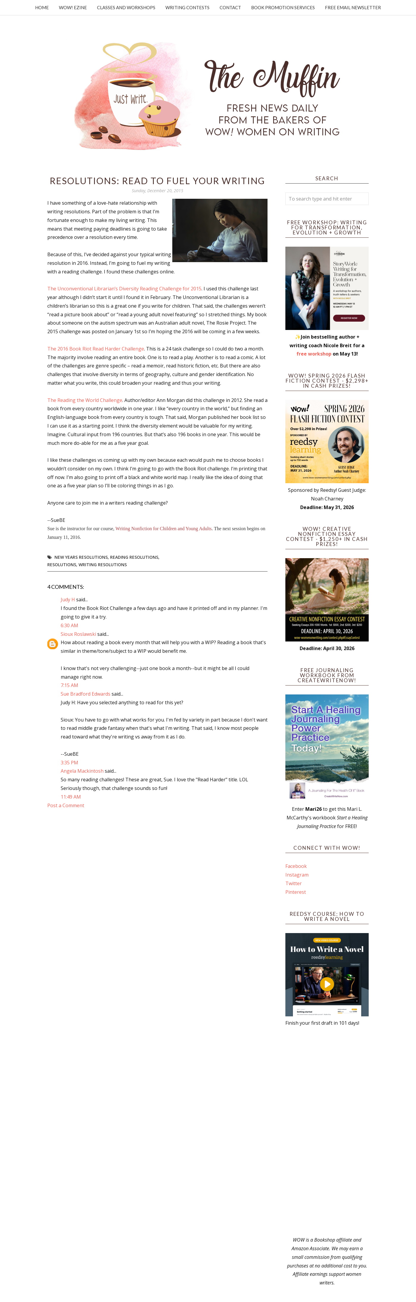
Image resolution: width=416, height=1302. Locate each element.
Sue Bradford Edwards (85, 694)
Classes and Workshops (126, 7)
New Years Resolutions (81, 557)
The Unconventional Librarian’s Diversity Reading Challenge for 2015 (124, 288)
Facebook (296, 866)
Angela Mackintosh (82, 771)
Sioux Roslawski (78, 634)
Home (42, 7)
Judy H (68, 599)
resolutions (61, 564)
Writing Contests (187, 7)
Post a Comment (65, 805)
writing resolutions (103, 564)
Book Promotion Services (283, 7)
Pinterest (295, 892)
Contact (230, 7)
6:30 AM (69, 625)
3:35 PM (69, 762)
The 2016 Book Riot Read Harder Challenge (95, 348)
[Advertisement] (327, 1131)
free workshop (313, 353)
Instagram (297, 874)
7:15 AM (69, 685)
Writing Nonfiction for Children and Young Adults (163, 528)
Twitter (293, 883)
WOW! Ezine (73, 7)
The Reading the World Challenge (84, 400)
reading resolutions (134, 557)
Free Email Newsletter (353, 7)
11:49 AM (71, 797)
